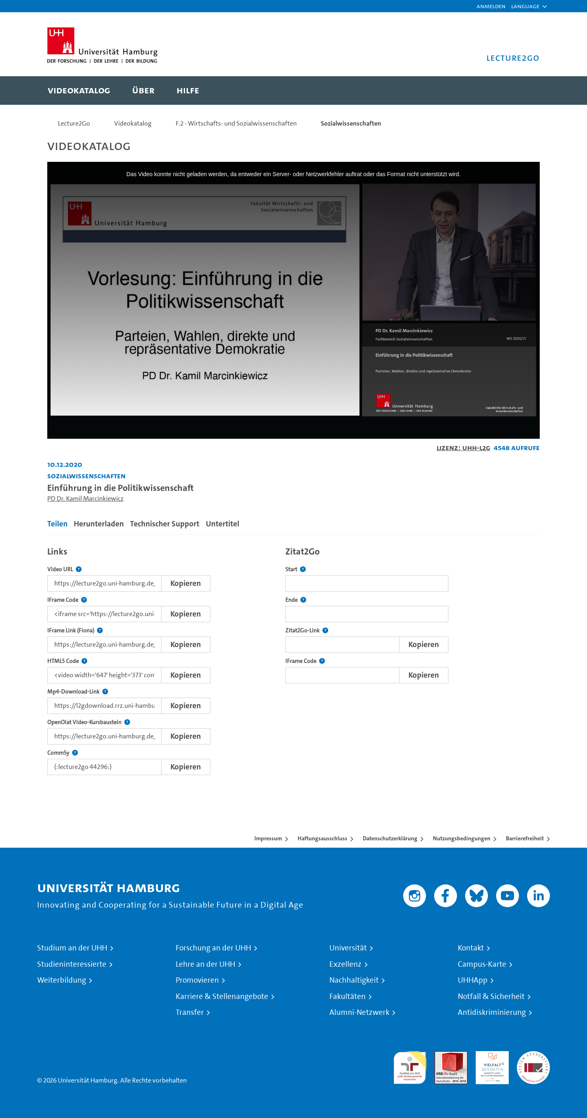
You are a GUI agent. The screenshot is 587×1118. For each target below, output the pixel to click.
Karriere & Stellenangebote (222, 996)
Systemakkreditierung (533, 1056)
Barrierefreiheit (525, 838)
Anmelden (491, 6)
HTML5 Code (67, 661)
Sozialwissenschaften (351, 123)
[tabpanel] (293, 659)
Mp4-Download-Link (77, 691)
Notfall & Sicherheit (491, 996)
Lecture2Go (74, 123)
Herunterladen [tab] (99, 523)
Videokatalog (133, 123)
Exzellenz (345, 964)
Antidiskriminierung (492, 1012)
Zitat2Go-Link (306, 630)
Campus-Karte (482, 964)
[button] (525, 6)
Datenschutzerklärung (390, 838)
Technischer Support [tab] (164, 523)
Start (295, 569)
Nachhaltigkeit (354, 980)
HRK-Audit (490, 1056)
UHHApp (473, 980)
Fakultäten (347, 996)
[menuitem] (79, 90)
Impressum (268, 838)
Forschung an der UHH (213, 948)
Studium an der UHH (72, 948)
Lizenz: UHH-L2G (463, 447)
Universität (348, 948)
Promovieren (197, 980)
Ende (295, 600)
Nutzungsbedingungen (461, 838)
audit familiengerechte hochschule (409, 1066)
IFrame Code (67, 600)
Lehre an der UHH (205, 964)
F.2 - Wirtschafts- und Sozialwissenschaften (236, 123)
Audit (442, 1056)
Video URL (64, 569)
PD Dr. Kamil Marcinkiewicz (85, 498)
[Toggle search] (525, 90)
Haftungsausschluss (322, 838)
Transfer (190, 1012)
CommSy (62, 753)
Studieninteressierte (71, 964)
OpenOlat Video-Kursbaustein (88, 722)
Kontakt (471, 948)
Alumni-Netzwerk (359, 1012)
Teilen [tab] (57, 523)
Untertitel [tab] (222, 523)
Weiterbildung (61, 980)
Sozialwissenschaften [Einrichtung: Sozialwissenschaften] (86, 476)
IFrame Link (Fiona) (75, 630)
